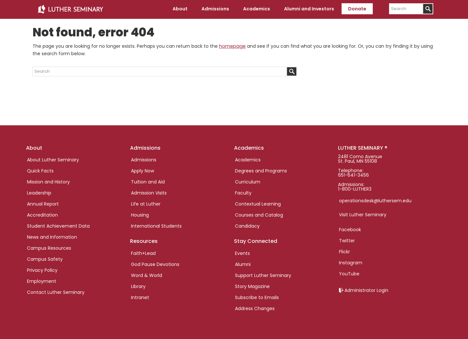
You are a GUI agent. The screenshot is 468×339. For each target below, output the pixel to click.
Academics (248, 159)
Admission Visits (149, 192)
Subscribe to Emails (257, 296)
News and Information (52, 236)
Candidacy (247, 225)
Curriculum (247, 181)
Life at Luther (146, 203)
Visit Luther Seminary (362, 214)
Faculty (243, 192)
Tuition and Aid (148, 181)
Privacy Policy (42, 269)
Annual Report (43, 203)
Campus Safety (45, 258)
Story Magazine (252, 285)
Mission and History (48, 181)
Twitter (347, 240)
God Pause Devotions (155, 263)
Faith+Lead (143, 252)
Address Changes (255, 307)
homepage (231, 45)
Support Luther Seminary (263, 274)
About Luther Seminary (53, 159)
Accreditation (42, 214)
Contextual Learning (258, 203)
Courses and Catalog (259, 214)
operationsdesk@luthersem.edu (375, 200)
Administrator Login (366, 289)
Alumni (243, 263)
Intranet (140, 296)
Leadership (39, 192)
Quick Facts (40, 170)
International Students (156, 225)
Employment (41, 280)
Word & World (146, 274)
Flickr (344, 251)
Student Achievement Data (58, 225)
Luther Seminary (70, 9)
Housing (140, 214)
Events (242, 252)
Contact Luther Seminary (55, 291)
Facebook (350, 229)
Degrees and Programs (261, 170)
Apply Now (142, 170)
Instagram (350, 262)
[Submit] (427, 8)
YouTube (349, 273)
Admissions (143, 159)
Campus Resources (49, 247)
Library (138, 285)
